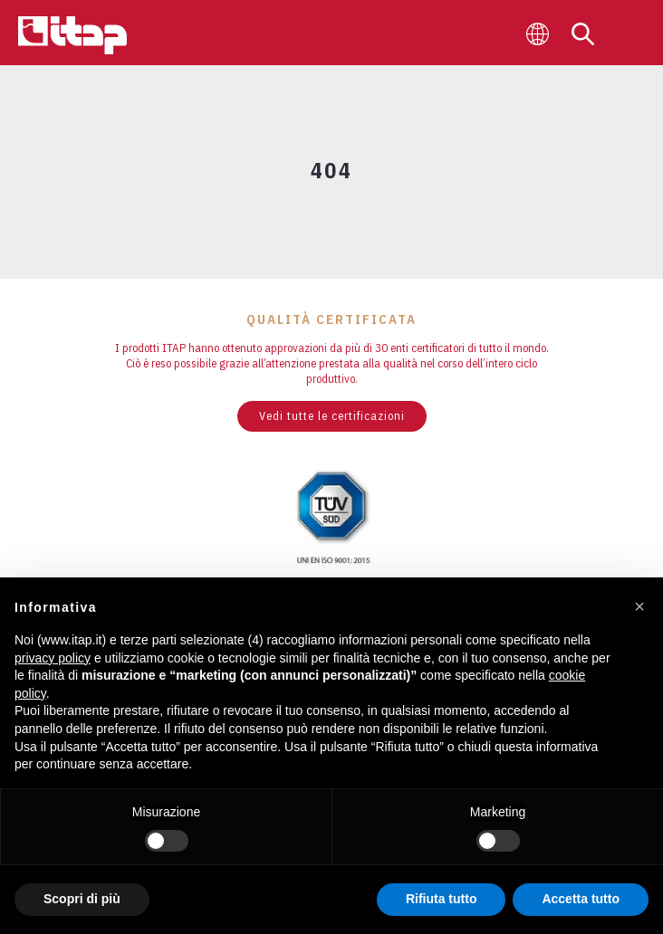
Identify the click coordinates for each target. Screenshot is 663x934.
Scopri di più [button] (81, 898)
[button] (639, 606)
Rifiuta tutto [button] (441, 898)
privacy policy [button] (52, 658)
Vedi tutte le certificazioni (332, 416)
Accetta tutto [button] (581, 898)
